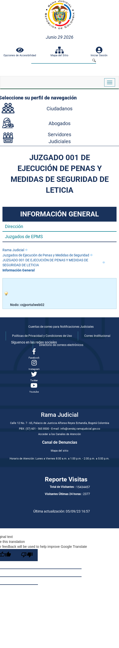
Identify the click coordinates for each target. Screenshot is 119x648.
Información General (18, 270)
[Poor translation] (27, 555)
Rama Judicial (13, 250)
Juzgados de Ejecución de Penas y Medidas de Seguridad (45, 255)
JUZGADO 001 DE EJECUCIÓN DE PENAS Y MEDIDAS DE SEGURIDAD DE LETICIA (45, 262)
